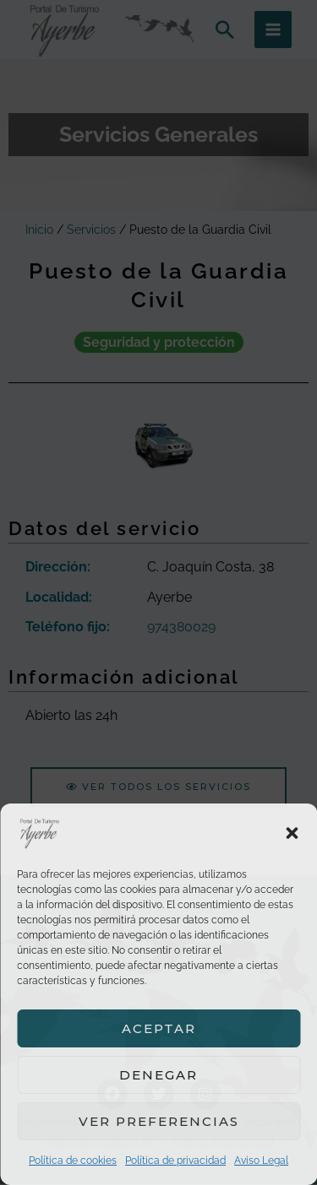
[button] (291, 833)
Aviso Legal (261, 1160)
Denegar (158, 1075)
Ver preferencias (159, 1121)
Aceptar (159, 1028)
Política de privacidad (175, 1160)
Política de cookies (73, 1160)
